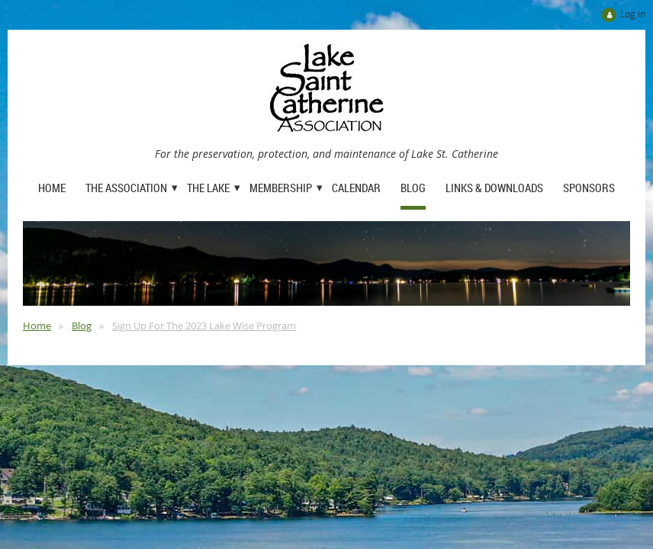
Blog (82, 325)
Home (37, 325)
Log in (632, 14)
